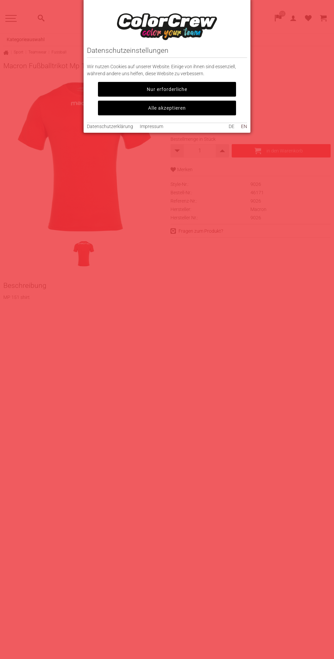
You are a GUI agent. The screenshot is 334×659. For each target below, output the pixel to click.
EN (244, 126)
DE (231, 126)
